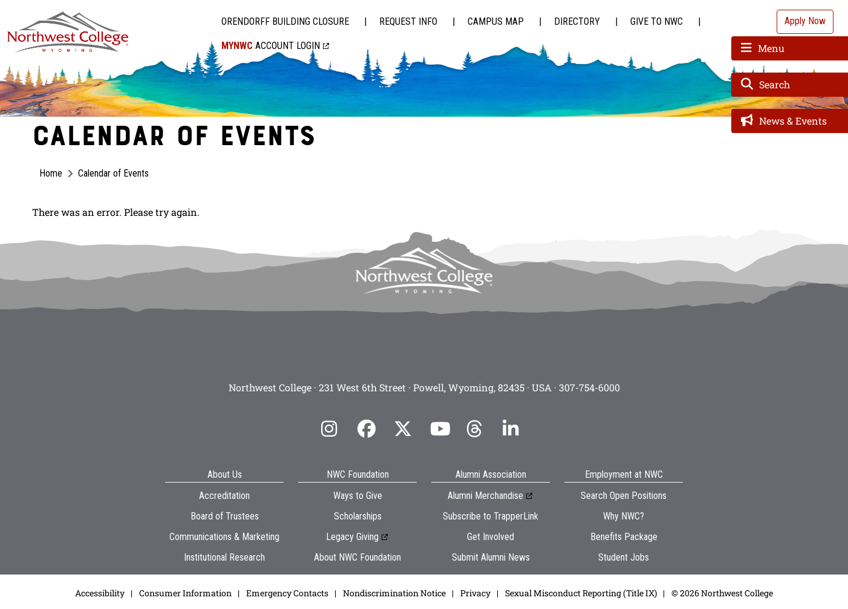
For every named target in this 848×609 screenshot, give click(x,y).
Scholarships (358, 516)
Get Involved (490, 536)
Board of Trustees (225, 516)
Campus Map (496, 21)
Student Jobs (623, 557)
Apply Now (805, 21)
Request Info (408, 21)
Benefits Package (623, 536)
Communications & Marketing (224, 536)
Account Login (270, 45)
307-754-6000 (589, 387)
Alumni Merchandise (485, 495)
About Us (224, 474)
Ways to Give (357, 495)
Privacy (475, 593)
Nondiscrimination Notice (394, 593)
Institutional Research (224, 557)
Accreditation (224, 495)
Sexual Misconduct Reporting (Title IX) (581, 593)
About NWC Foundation (357, 557)
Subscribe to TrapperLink (490, 516)
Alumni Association (490, 474)
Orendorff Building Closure (285, 21)
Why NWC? (623, 516)
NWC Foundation (358, 474)
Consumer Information (185, 593)
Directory (577, 21)
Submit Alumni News (491, 557)
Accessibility (100, 593)
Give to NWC (656, 21)
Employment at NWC (624, 474)
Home (50, 173)
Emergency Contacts (287, 593)
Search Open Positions (624, 495)
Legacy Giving (352, 536)
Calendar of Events (113, 173)
